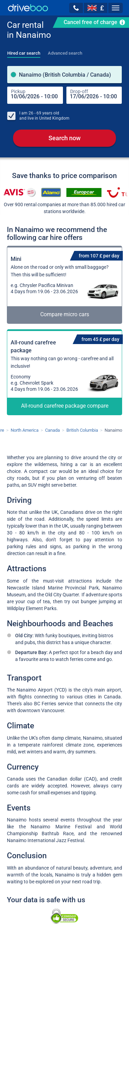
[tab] (24, 51)
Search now (64, 138)
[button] (76, 8)
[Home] (28, 8)
